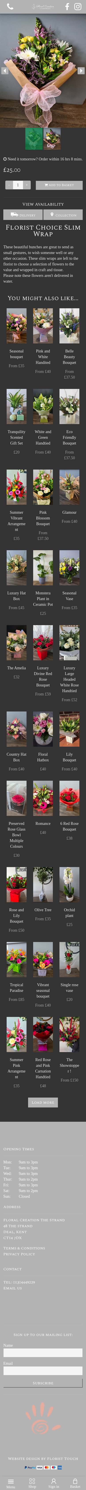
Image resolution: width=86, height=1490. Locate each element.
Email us (12, 1288)
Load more (43, 1102)
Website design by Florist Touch (43, 1459)
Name (8, 1345)
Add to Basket (59, 185)
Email (8, 1363)
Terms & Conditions (24, 1248)
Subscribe (43, 1383)
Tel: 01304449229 (19, 1282)
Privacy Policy (19, 1254)
